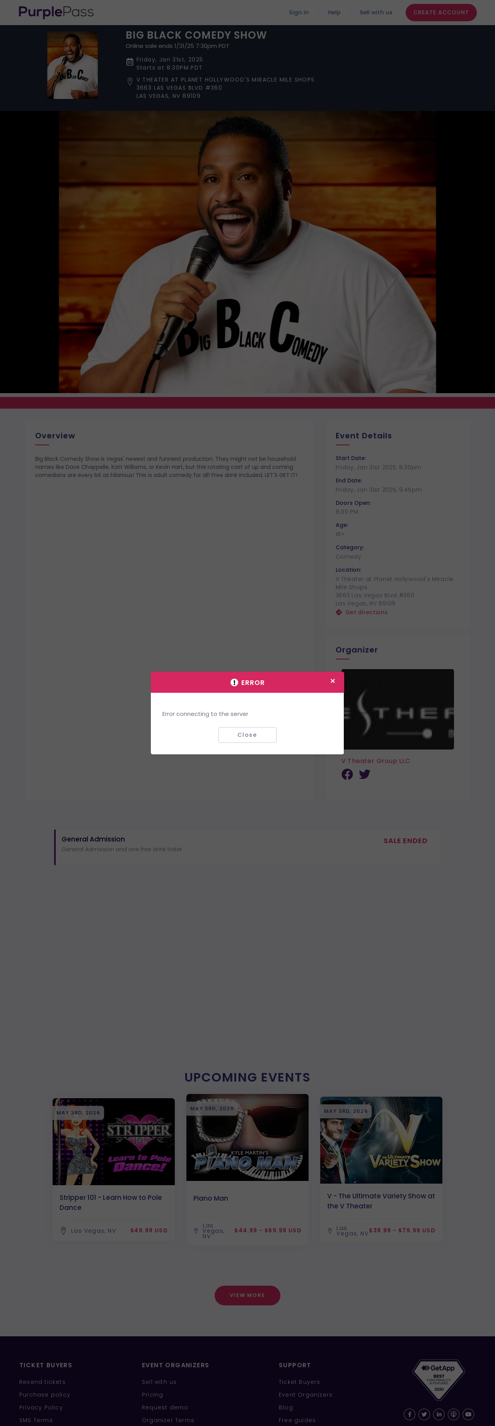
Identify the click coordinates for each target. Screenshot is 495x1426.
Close (247, 735)
